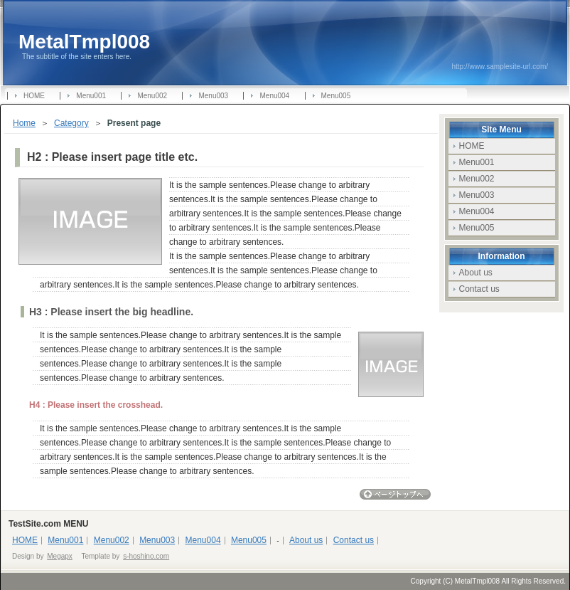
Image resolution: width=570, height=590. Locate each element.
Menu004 (274, 96)
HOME (34, 96)
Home (24, 123)
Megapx (59, 556)
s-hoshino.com (146, 556)
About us (476, 273)
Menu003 (213, 96)
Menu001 (91, 96)
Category (71, 123)
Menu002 (152, 96)
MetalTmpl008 (84, 41)
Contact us (479, 289)
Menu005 (336, 96)
